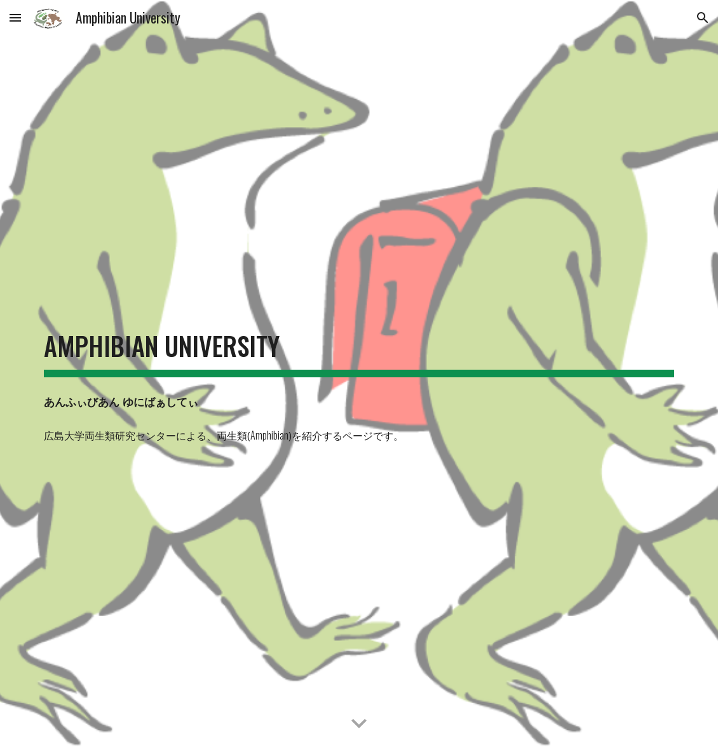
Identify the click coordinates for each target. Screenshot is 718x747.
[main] (359, 357)
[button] (15, 17)
